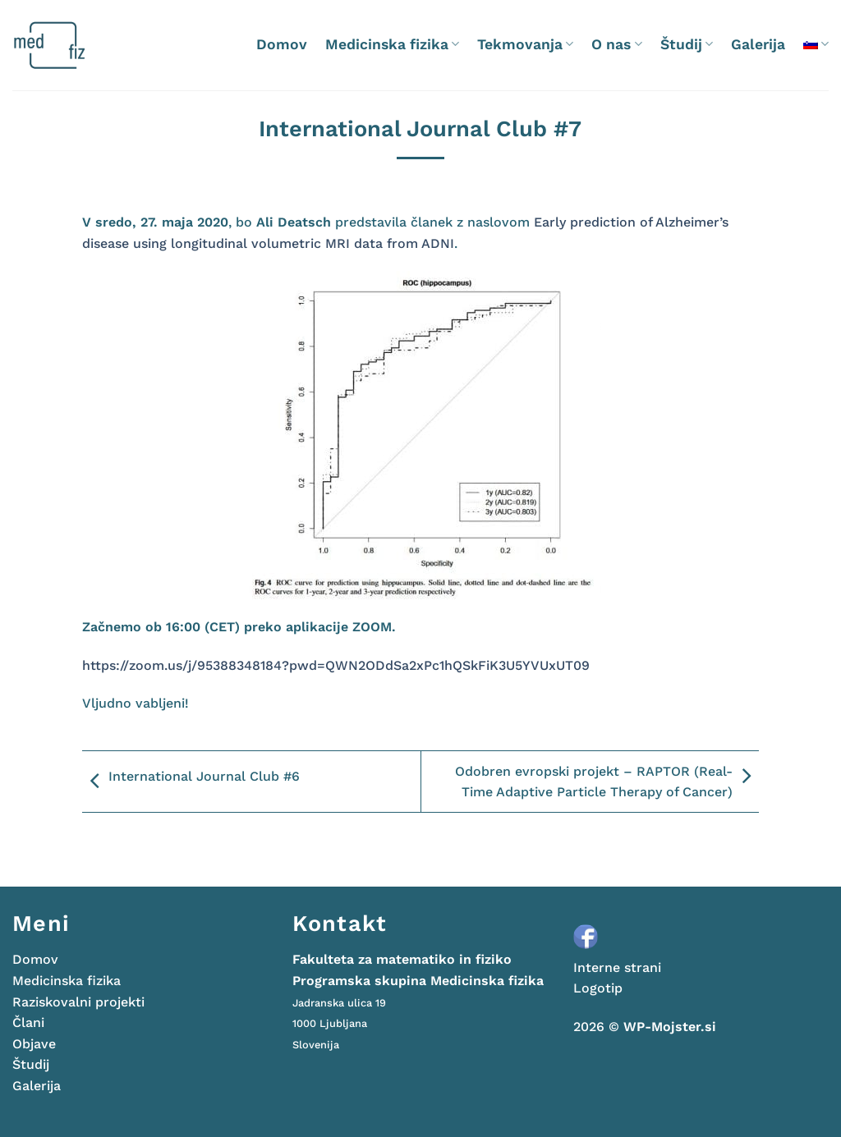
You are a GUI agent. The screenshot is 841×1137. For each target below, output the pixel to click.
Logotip (598, 988)
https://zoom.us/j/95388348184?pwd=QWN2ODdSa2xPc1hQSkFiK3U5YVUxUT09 (336, 665)
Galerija (758, 44)
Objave (34, 1044)
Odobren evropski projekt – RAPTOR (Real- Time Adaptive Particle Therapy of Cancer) (607, 782)
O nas (616, 44)
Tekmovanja (525, 44)
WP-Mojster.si (669, 1026)
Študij (686, 44)
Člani (28, 1022)
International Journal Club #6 (191, 781)
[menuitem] (816, 44)
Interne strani (617, 967)
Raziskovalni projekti (78, 1002)
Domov (281, 44)
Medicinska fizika (392, 44)
